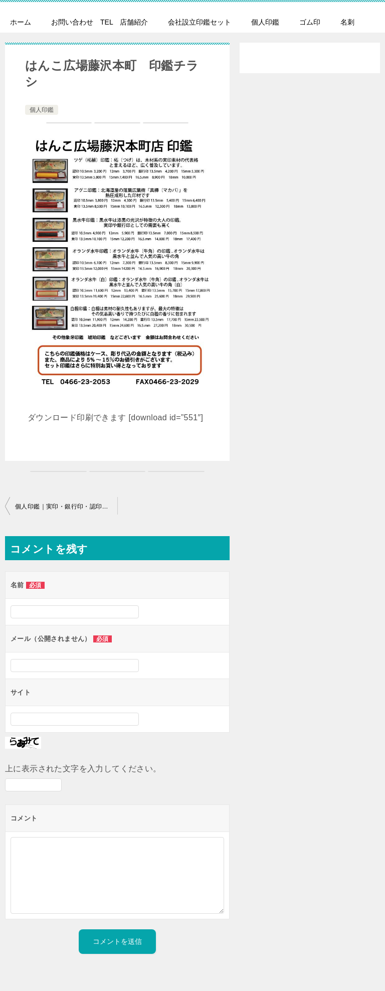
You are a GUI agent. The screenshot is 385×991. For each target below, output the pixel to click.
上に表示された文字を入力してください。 (83, 768)
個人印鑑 (265, 22)
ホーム (20, 22)
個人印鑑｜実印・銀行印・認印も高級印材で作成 (66, 506)
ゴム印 (309, 22)
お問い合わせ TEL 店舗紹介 (99, 22)
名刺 (347, 22)
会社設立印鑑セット (199, 22)
